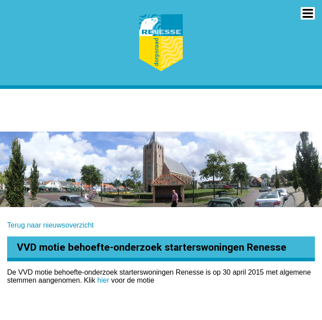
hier (104, 280)
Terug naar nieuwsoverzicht (50, 225)
